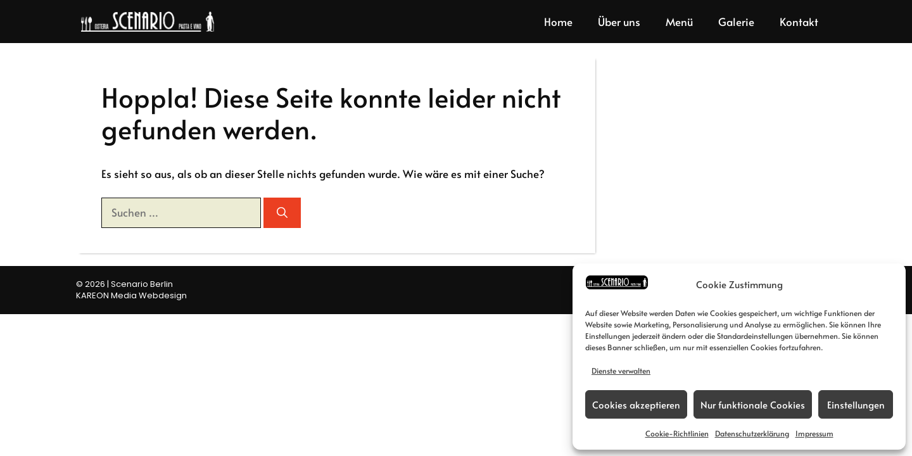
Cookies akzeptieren (636, 404)
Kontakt (799, 21)
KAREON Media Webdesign (131, 295)
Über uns (619, 21)
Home (558, 21)
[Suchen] (282, 213)
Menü (679, 21)
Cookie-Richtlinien (677, 433)
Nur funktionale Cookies (752, 404)
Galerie (736, 21)
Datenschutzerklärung (752, 433)
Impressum (814, 433)
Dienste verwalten (621, 370)
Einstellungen (856, 404)
